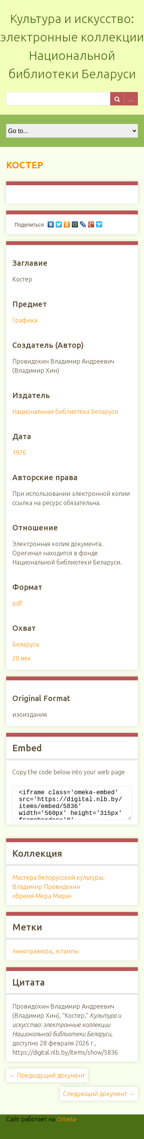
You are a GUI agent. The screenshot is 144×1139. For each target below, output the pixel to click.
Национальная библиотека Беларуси (65, 411)
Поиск (117, 98)
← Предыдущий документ (47, 1081)
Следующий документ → (99, 1099)
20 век (21, 658)
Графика (24, 320)
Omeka (66, 1125)
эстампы (67, 957)
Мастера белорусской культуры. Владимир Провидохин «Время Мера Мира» (58, 892)
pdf (17, 603)
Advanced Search (131, 98)
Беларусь (25, 644)
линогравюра (32, 957)
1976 (19, 452)
